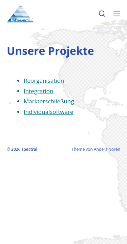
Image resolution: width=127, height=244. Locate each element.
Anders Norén (107, 149)
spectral (29, 149)
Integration (38, 91)
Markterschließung (49, 101)
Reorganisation (44, 80)
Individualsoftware (48, 112)
